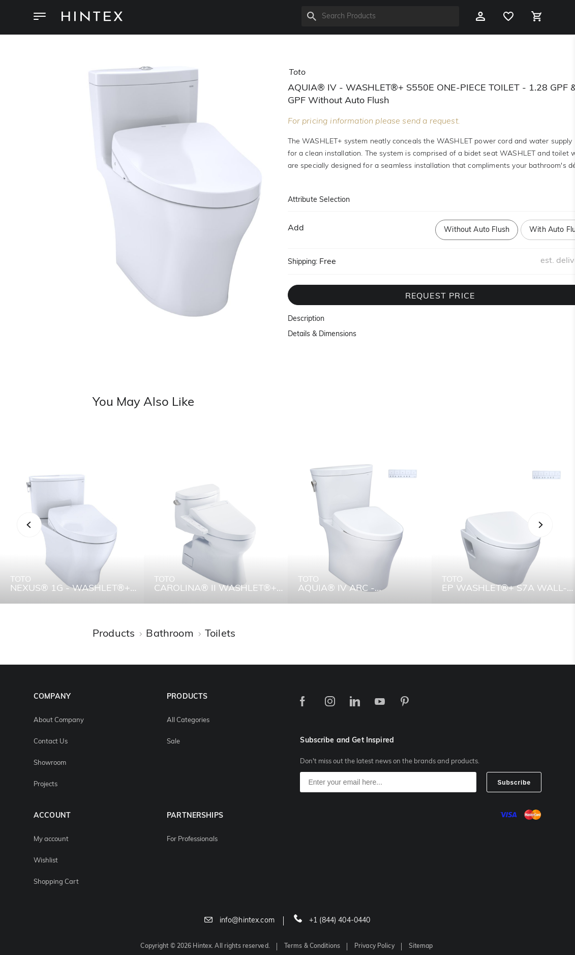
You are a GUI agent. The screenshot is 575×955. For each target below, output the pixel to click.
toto (297, 73)
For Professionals (192, 839)
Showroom (50, 763)
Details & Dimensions (322, 334)
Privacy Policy (374, 946)
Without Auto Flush (476, 230)
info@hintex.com (239, 920)
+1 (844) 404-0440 (332, 920)
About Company (59, 720)
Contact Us (51, 741)
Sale (173, 741)
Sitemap (421, 946)
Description (306, 319)
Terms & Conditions (312, 946)
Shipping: (302, 262)
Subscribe (514, 782)
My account (51, 839)
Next (560, 536)
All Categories (188, 720)
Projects (45, 784)
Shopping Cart (56, 882)
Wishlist (46, 860)
